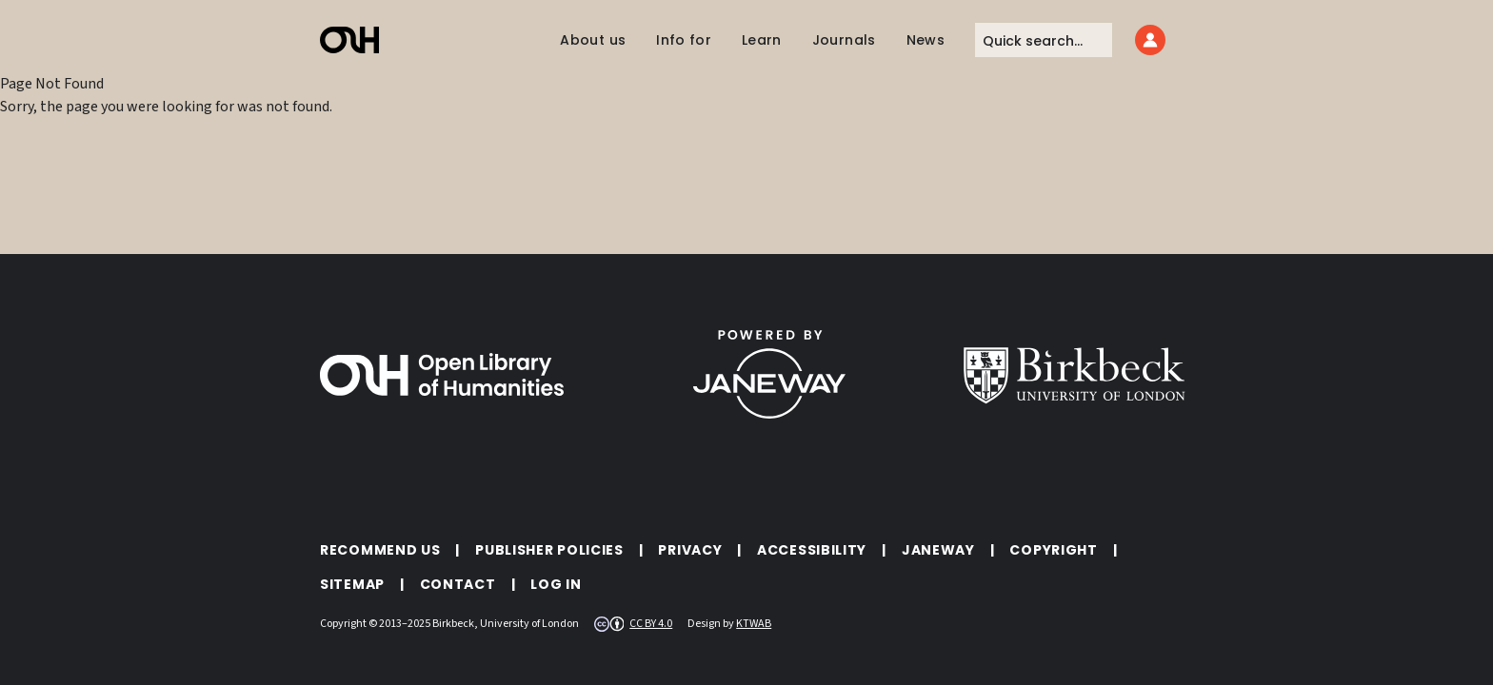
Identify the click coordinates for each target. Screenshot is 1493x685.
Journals (844, 39)
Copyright (1053, 549)
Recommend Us (380, 549)
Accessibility (811, 549)
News (925, 39)
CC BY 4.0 (650, 624)
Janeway (938, 549)
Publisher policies (549, 549)
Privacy (690, 549)
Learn (762, 39)
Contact (458, 584)
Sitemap (352, 584)
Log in (555, 584)
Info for (683, 39)
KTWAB (753, 624)
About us (593, 39)
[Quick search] (1043, 40)
